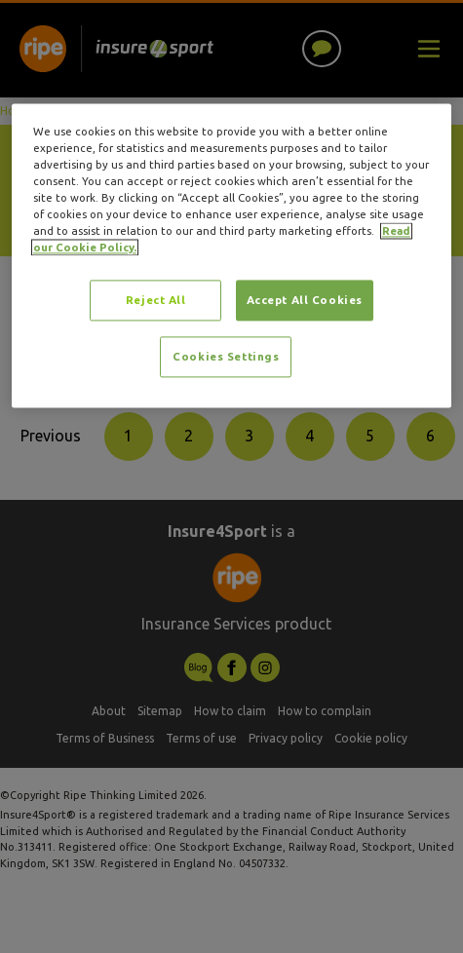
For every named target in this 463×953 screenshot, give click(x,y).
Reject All (156, 300)
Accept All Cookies (305, 300)
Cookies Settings (226, 357)
